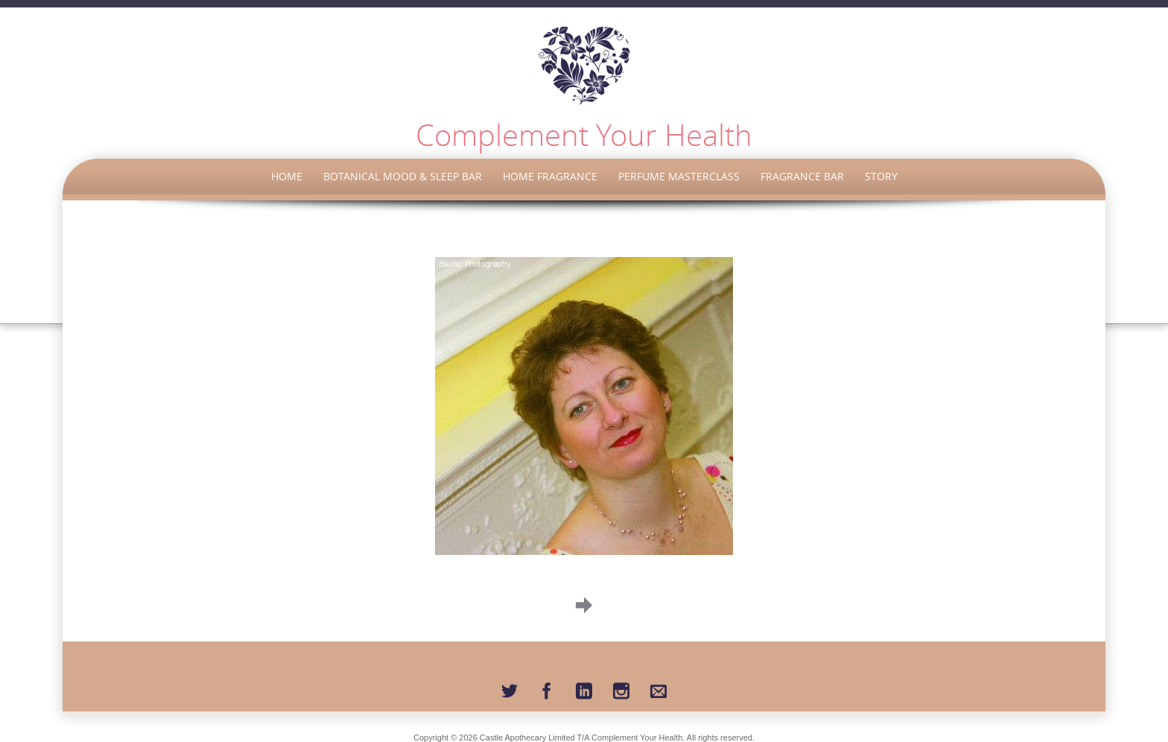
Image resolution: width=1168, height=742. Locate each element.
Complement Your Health (584, 135)
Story (881, 176)
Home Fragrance (550, 176)
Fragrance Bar (802, 176)
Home (286, 176)
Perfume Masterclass (679, 176)
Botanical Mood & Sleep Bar (402, 176)
